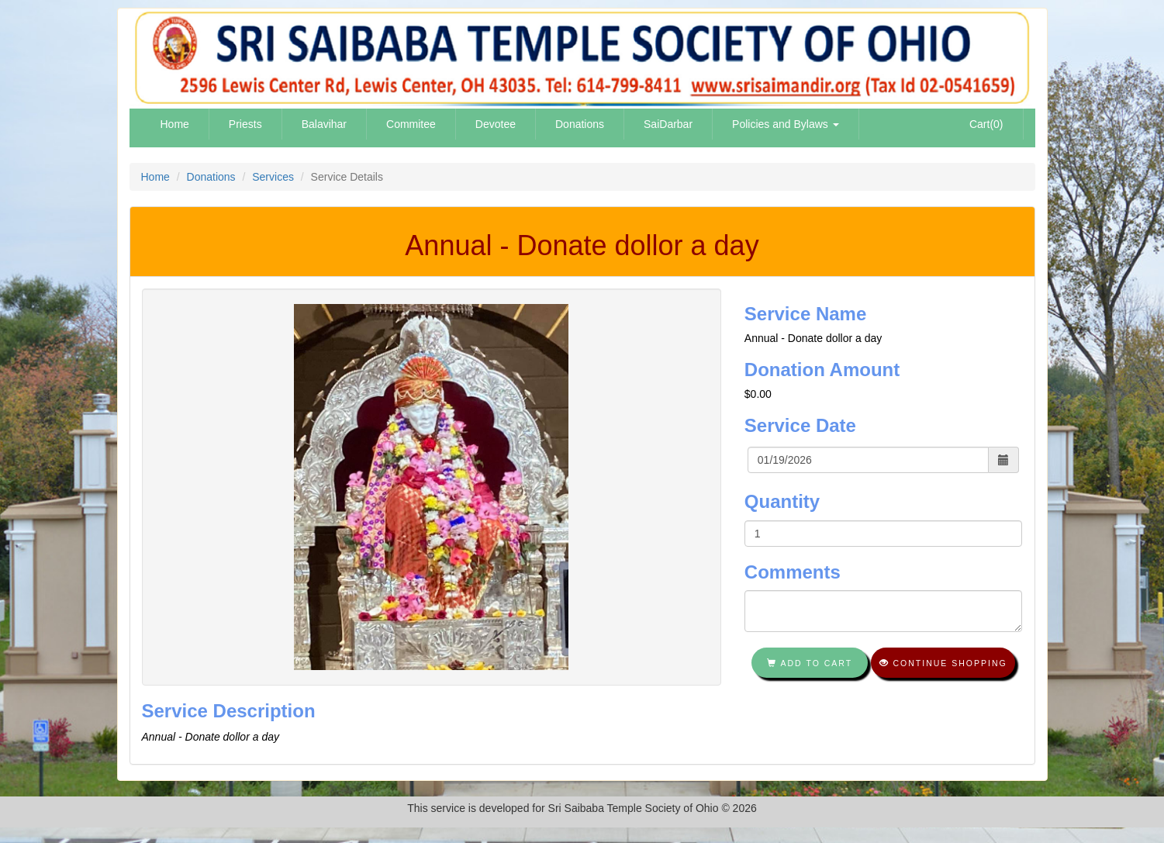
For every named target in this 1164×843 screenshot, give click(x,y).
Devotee (495, 124)
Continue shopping (943, 663)
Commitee (411, 124)
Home (175, 124)
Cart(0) (986, 124)
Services (273, 177)
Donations (579, 124)
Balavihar (324, 124)
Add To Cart (809, 663)
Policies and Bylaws (785, 124)
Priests (245, 124)
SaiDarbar (668, 124)
